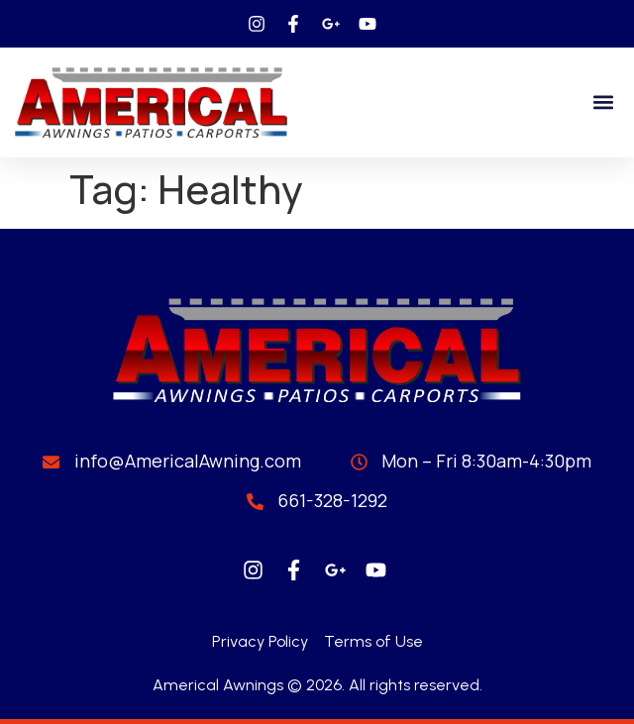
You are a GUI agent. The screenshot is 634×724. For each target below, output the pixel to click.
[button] (602, 102)
